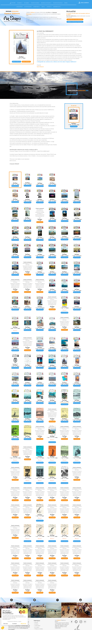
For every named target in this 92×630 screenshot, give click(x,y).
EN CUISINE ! (26, 2)
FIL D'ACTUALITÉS (27, 6)
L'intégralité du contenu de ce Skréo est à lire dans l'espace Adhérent (56, 61)
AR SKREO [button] (19, 2)
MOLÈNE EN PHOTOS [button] (57, 2)
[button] (2, 627)
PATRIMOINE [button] (36, 6)
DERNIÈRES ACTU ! (57, 6)
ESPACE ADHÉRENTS (85, 2)
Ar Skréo (36, 624)
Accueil (36, 622)
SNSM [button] (43, 6)
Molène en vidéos (39, 628)
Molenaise (29, 14)
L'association (37, 625)
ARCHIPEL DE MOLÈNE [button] (46, 2)
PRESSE (65, 2)
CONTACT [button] (49, 6)
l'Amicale (54, 12)
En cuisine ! (37, 627)
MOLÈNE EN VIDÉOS (35, 2)
